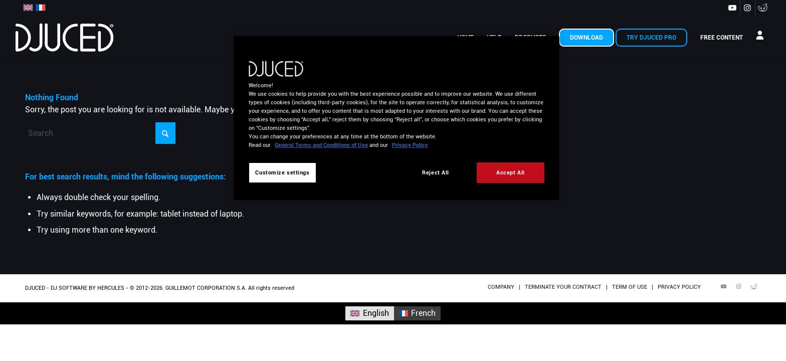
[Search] (100, 133)
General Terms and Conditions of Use (321, 144)
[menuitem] (586, 37)
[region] (396, 118)
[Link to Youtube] (732, 7)
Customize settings (282, 172)
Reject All (435, 172)
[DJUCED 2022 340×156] (65, 37)
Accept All (510, 172)
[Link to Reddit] (762, 7)
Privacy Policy (410, 144)
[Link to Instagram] (747, 7)
